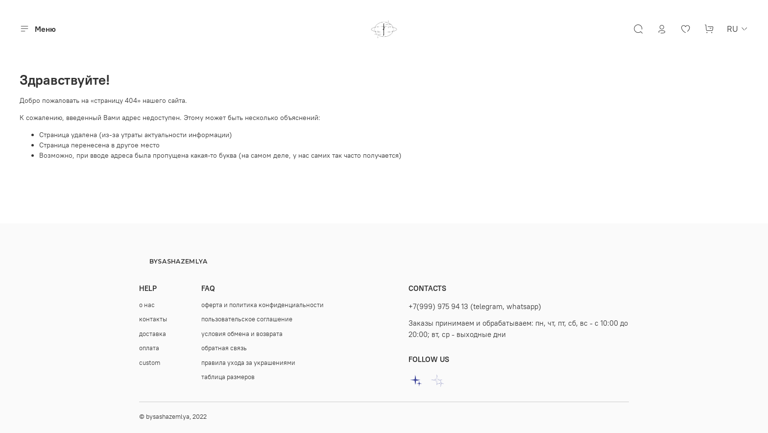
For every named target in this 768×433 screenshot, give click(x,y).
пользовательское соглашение (246, 319)
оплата (149, 348)
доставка (152, 333)
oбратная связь (224, 348)
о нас (147, 305)
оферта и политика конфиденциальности (262, 305)
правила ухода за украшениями (248, 362)
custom (149, 362)
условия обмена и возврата (242, 333)
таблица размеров (228, 377)
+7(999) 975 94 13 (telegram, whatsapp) (474, 306)
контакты (153, 319)
